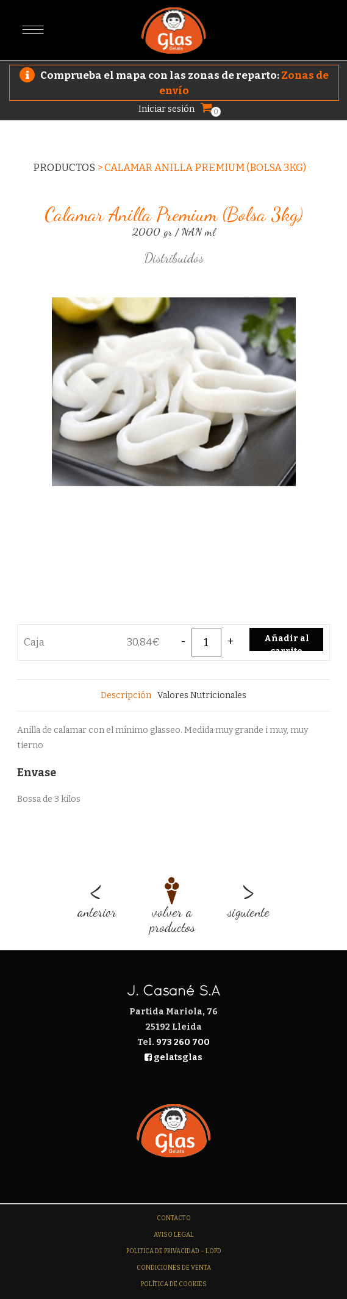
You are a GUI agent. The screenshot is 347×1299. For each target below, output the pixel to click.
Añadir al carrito (286, 642)
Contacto (174, 1218)
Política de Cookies (174, 1284)
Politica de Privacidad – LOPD (173, 1251)
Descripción (126, 695)
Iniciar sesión (166, 108)
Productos (64, 167)
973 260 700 (183, 1042)
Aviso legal (174, 1235)
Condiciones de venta (174, 1268)
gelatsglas (173, 1057)
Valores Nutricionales (201, 695)
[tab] (126, 695)
